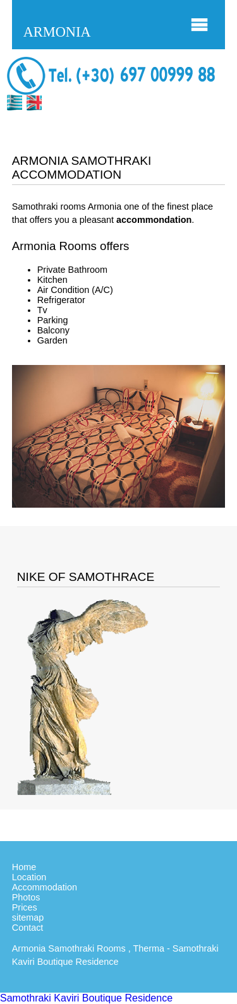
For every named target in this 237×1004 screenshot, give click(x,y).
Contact (28, 928)
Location (29, 877)
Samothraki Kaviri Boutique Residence (86, 998)
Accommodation (44, 887)
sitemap (28, 917)
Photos (26, 897)
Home (24, 867)
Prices (24, 907)
